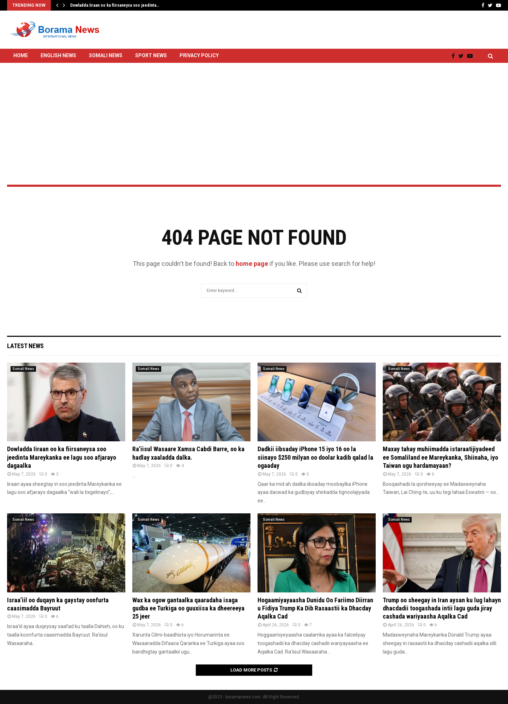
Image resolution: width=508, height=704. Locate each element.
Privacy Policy (199, 55)
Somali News (105, 55)
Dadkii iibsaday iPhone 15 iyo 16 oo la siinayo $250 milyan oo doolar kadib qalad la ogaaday (315, 457)
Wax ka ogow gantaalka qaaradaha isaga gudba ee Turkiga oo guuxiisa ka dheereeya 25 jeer (188, 608)
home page (252, 263)
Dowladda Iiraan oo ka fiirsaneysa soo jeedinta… (114, 5)
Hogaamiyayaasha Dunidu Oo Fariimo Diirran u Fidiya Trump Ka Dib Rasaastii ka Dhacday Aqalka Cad (315, 608)
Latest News (25, 346)
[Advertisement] (254, 105)
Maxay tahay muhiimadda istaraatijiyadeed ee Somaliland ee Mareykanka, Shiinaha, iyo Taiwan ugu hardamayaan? (440, 457)
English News (58, 55)
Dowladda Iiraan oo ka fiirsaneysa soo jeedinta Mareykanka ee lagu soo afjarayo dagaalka (61, 457)
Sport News (151, 55)
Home (20, 55)
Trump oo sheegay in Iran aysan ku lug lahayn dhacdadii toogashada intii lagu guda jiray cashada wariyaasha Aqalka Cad (442, 608)
